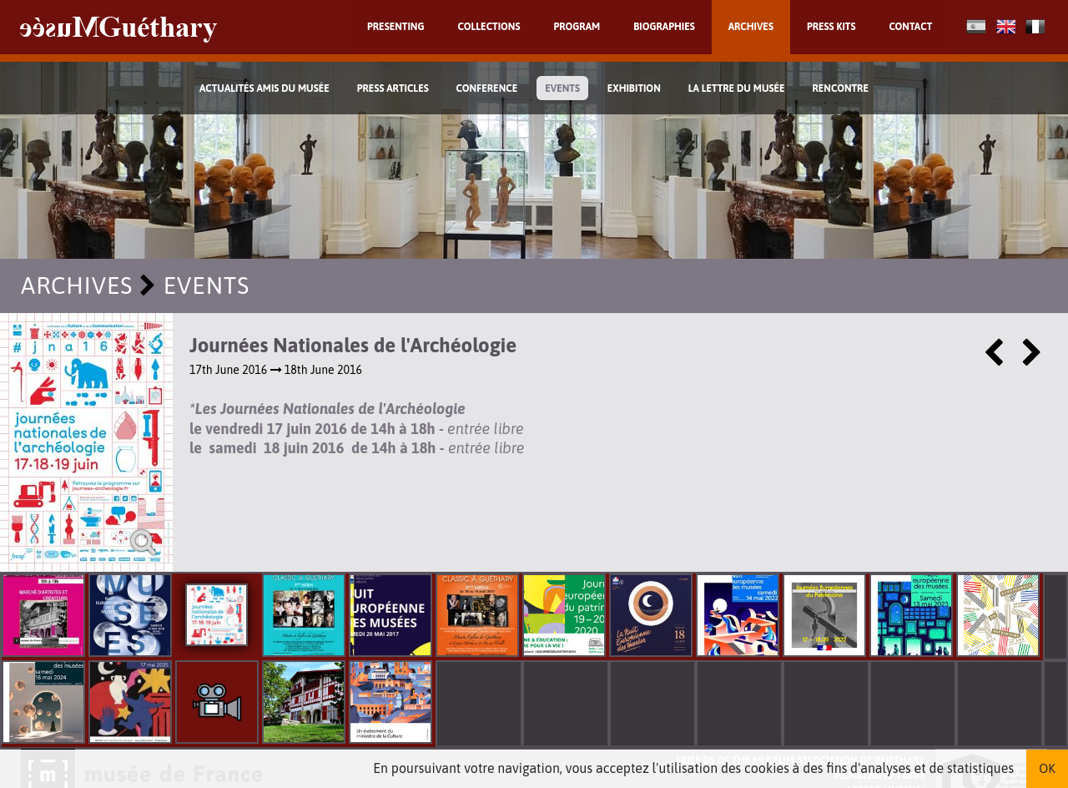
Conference (487, 88)
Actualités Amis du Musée (264, 88)
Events (562, 88)
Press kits (831, 27)
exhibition (634, 88)
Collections (489, 27)
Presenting (396, 27)
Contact (910, 27)
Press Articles (393, 88)
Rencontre (840, 88)
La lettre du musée (736, 88)
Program (576, 27)
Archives (750, 27)
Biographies (664, 27)
